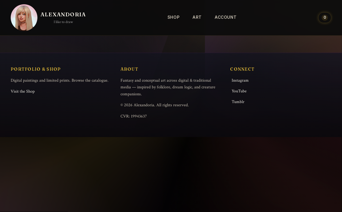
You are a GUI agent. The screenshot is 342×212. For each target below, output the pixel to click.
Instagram (240, 80)
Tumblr (238, 102)
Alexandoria (63, 14)
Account (225, 17)
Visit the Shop (23, 91)
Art (197, 17)
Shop (174, 17)
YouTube (239, 91)
